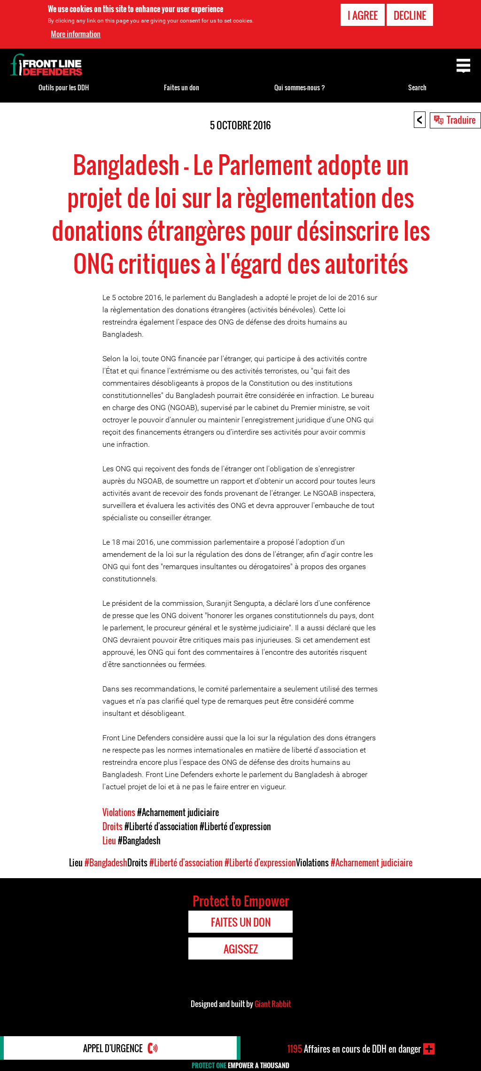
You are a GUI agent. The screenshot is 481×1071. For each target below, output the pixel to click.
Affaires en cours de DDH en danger (354, 1049)
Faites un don (181, 87)
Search (417, 87)
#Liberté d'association (161, 826)
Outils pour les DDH (64, 87)
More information (76, 34)
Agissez (241, 948)
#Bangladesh (139, 840)
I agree (363, 15)
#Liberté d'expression (235, 826)
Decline (410, 15)
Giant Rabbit (273, 1003)
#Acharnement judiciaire (178, 812)
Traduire (461, 119)
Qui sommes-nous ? (299, 87)
